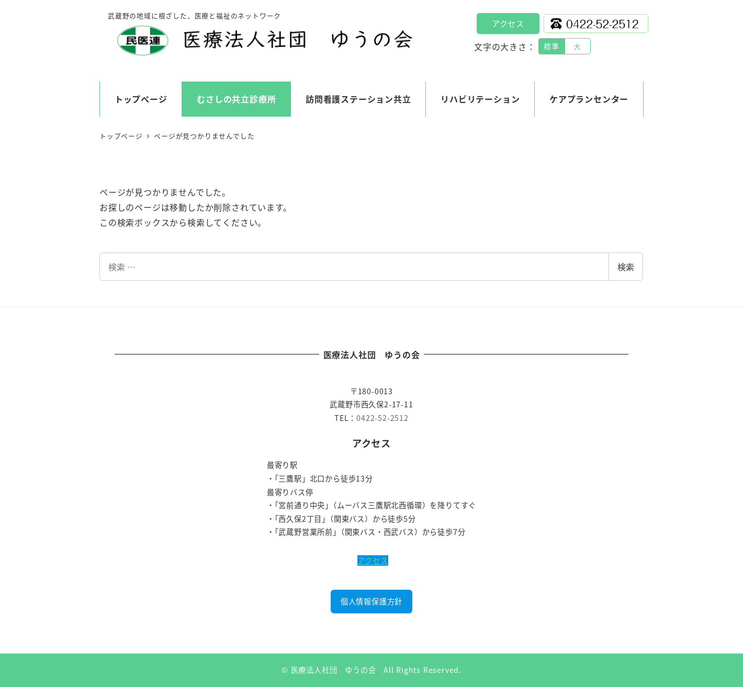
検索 (625, 266)
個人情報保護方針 (371, 601)
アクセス (508, 23)
